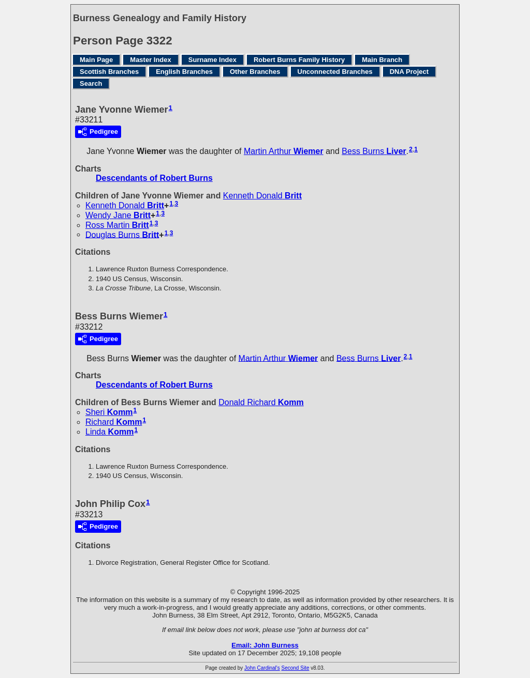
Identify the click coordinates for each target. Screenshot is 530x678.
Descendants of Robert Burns (154, 178)
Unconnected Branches (335, 71)
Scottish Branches (109, 71)
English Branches (184, 71)
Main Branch (382, 60)
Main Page (96, 60)
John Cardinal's (262, 668)
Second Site (296, 668)
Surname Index (212, 60)
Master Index (150, 60)
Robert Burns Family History (299, 60)
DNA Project (409, 71)
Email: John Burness (264, 645)
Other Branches (255, 71)
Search (91, 83)
